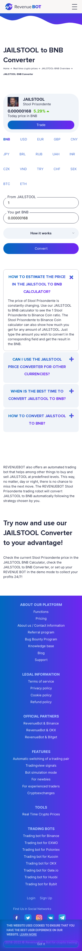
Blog (41, 653)
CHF (57, 169)
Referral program (41, 632)
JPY (6, 154)
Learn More (28, 934)
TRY (40, 169)
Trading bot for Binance (41, 836)
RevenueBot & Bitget (41, 737)
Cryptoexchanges (41, 793)
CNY (74, 139)
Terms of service (41, 681)
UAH (55, 154)
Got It (41, 944)
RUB (39, 154)
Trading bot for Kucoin (41, 856)
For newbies (41, 779)
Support (41, 660)
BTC (6, 184)
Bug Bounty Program (41, 639)
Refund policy (41, 702)
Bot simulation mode (41, 772)
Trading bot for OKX (41, 863)
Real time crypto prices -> (26, 68)
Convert (41, 248)
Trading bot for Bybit (41, 884)
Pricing (41, 618)
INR (72, 154)
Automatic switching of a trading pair (41, 759)
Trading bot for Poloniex (41, 849)
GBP (57, 139)
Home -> (7, 68)
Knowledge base (41, 646)
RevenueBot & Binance (41, 723)
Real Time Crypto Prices (41, 814)
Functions (41, 612)
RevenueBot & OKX (41, 730)
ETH (23, 184)
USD (23, 139)
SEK (73, 169)
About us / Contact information (41, 625)
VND (23, 169)
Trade (41, 125)
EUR (40, 139)
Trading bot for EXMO (41, 843)
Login (31, 898)
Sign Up (46, 898)
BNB (6, 139)
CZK (6, 169)
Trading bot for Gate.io (41, 870)
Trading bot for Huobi (41, 877)
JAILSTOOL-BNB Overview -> (57, 68)
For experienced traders (41, 786)
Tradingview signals (41, 765)
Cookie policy (41, 695)
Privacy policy (41, 688)
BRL (22, 154)
